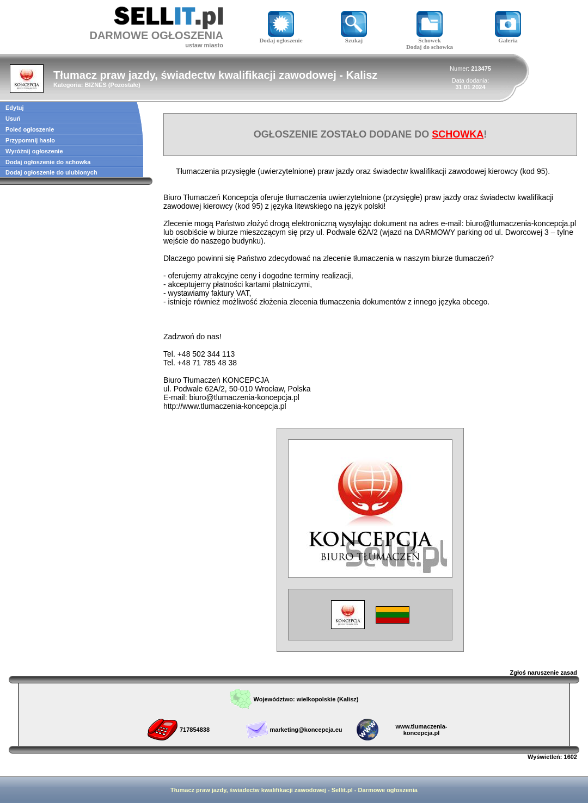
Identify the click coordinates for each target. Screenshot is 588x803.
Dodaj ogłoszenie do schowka (47, 162)
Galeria (508, 37)
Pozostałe (124, 85)
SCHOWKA (457, 134)
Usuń (13, 118)
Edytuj (14, 107)
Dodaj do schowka (429, 46)
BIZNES (95, 85)
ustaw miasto (204, 45)
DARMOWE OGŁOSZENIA (156, 35)
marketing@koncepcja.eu (306, 729)
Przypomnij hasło (30, 140)
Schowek (429, 37)
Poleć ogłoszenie (29, 129)
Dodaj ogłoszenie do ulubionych (51, 172)
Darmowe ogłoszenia (388, 790)
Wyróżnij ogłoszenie (34, 151)
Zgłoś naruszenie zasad (543, 672)
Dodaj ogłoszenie (280, 37)
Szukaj (354, 37)
